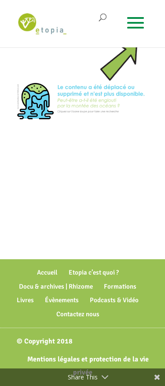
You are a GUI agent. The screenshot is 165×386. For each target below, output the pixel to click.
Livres (25, 300)
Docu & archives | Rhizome (56, 286)
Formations (120, 286)
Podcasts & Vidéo (114, 300)
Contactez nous (77, 314)
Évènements (62, 300)
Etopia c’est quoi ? (94, 272)
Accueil (47, 272)
